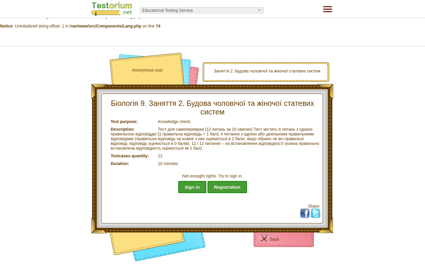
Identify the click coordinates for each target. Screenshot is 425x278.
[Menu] (328, 9)
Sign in (192, 187)
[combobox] (202, 10)
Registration (227, 187)
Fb (307, 210)
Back (274, 239)
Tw (317, 210)
